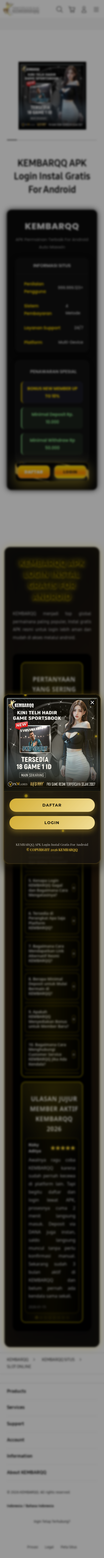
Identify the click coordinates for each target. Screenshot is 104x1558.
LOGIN (51, 822)
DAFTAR (52, 805)
